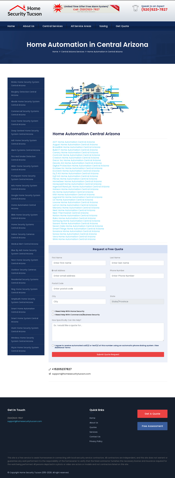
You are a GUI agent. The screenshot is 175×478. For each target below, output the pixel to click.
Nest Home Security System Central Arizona (24, 261)
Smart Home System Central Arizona (24, 320)
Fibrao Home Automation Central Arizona (75, 178)
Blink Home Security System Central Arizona (24, 216)
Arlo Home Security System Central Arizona (24, 187)
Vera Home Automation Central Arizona (74, 236)
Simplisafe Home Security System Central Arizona (23, 300)
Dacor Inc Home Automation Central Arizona (77, 160)
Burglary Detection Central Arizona (23, 93)
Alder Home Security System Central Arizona (24, 168)
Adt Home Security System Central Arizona (24, 142)
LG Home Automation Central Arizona (73, 199)
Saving (103, 26)
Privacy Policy (96, 441)
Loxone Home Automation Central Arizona (75, 202)
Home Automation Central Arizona (23, 207)
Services (93, 432)
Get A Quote (152, 413)
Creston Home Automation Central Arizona (76, 157)
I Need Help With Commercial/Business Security (77, 315)
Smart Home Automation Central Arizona (23, 310)
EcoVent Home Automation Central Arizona (76, 170)
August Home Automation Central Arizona (75, 144)
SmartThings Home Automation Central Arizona (78, 228)
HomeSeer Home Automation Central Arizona (77, 181)
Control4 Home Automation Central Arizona (76, 155)
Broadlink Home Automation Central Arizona (76, 147)
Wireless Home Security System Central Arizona (22, 339)
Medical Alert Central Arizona (24, 243)
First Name (57, 257)
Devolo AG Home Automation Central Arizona (77, 163)
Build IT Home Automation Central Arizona (75, 149)
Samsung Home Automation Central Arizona (76, 220)
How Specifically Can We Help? (66, 320)
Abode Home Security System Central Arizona (25, 103)
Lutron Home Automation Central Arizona (75, 205)
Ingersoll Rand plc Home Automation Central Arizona (81, 186)
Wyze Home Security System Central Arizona (25, 349)
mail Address (58, 270)
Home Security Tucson (30, 472)
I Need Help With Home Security (69, 311)
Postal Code (57, 283)
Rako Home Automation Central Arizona (74, 218)
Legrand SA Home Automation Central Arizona (77, 197)
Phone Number (117, 270)
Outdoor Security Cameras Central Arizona (23, 271)
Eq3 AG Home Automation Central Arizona (75, 176)
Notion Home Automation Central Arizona (75, 215)
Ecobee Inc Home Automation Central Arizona (77, 168)
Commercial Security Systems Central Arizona (25, 113)
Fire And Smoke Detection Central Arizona (23, 158)
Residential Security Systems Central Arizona (24, 281)
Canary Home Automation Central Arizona (75, 152)
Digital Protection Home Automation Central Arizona (81, 165)
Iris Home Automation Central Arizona (73, 192)
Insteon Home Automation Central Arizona (75, 189)
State (112, 296)
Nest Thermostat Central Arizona (70, 212)
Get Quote (122, 26)
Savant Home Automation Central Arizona (75, 223)
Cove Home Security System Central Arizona (24, 122)
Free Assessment (152, 426)
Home (11, 26)
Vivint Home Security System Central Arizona (24, 330)
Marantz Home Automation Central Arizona (76, 207)
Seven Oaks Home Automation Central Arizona (78, 226)
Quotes (93, 427)
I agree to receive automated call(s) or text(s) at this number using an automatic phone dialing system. (107, 346)
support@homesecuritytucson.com (71, 373)
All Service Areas (81, 26)
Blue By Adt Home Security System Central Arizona (24, 252)
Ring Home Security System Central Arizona (24, 291)
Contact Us (95, 436)
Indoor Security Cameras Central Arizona (22, 236)
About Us (28, 26)
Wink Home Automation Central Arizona (74, 239)
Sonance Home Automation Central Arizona (76, 231)
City (54, 296)
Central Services (53, 26)
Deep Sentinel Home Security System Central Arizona (25, 132)
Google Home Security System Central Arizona (25, 197)
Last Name (115, 257)
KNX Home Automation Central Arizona (73, 194)
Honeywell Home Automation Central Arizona (77, 184)
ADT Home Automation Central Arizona (74, 142)
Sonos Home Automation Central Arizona (75, 234)
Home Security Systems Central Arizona (22, 226)
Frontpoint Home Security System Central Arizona (23, 177)
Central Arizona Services (72, 51)
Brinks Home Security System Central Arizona (25, 84)
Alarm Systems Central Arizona (25, 150)
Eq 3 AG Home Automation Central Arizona (75, 173)
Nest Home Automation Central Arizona (74, 210)
